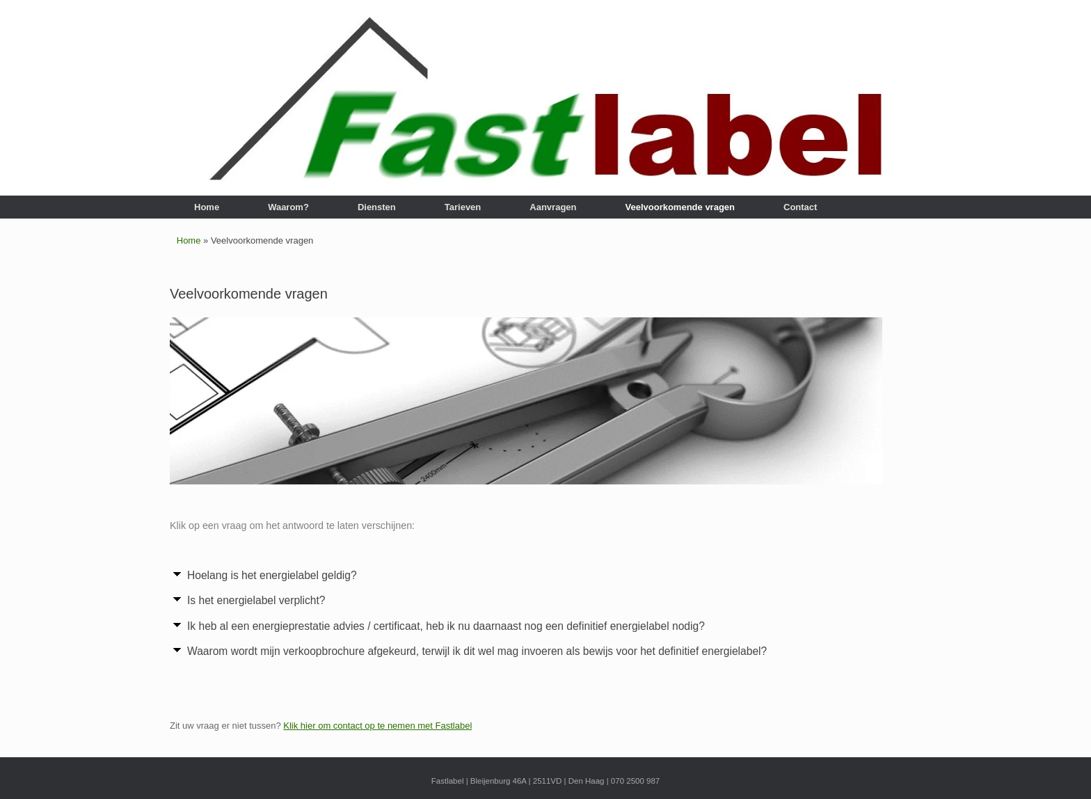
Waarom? (288, 207)
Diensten (377, 207)
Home (206, 207)
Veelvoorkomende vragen (680, 207)
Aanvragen (552, 207)
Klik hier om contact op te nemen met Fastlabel (377, 725)
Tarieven (463, 207)
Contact (800, 207)
